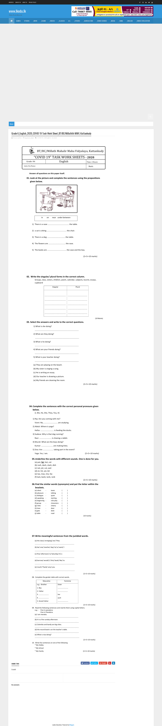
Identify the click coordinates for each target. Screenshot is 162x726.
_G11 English (26, 43)
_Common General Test (19, 32)
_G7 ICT (73, 88)
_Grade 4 (81, 105)
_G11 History (111, 43)
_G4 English (114, 105)
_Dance (80, 26)
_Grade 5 (111, 99)
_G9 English (25, 71)
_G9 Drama (14, 71)
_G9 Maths (83, 71)
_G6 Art (54, 94)
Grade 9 (102, 66)
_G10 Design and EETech (80, 54)
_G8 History (135, 77)
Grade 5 (101, 99)
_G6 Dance (75, 94)
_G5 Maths (26, 105)
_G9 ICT (73, 71)
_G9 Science (138, 71)
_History (56, 26)
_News (35, 21)
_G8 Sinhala (81, 83)
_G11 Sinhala (71, 49)
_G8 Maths (14, 83)
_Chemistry (118, 32)
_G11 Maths (14, 49)
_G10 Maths (126, 60)
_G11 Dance (86, 38)
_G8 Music (24, 83)
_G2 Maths (26, 116)
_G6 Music (24, 99)
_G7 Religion (126, 88)
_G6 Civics (64, 94)
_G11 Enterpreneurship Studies (65, 43)
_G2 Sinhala (133, 111)
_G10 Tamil (73, 66)
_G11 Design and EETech (121, 38)
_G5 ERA (36, 105)
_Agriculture (88, 21)
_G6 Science (69, 99)
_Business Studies (67, 32)
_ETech (98, 32)
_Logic (106, 26)
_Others (77, 21)
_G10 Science (49, 66)
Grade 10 (112, 49)
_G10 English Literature (19, 60)
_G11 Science (59, 49)
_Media (112, 21)
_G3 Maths (82, 111)
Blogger (71, 725)
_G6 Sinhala (81, 99)
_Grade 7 (111, 83)
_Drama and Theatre (93, 26)
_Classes (61, 21)
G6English (47, 138)
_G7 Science (138, 88)
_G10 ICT (116, 60)
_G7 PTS (115, 88)
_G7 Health (51, 88)
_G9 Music (94, 71)
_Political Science (118, 26)
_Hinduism (32, 26)
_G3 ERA (92, 111)
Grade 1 (56, 116)
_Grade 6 (45, 94)
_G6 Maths (14, 99)
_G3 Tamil (60, 111)
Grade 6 (35, 94)
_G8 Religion (57, 83)
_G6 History (135, 94)
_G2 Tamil (144, 111)
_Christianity (44, 26)
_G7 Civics (130, 83)
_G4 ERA (135, 105)
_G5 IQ (120, 99)
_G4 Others (146, 105)
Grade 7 (101, 83)
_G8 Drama (85, 77)
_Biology (107, 32)
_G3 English (71, 111)
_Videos (52, 21)
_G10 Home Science (103, 60)
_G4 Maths (125, 105)
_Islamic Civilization (18, 26)
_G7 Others (105, 88)
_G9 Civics (131, 66)
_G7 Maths (83, 88)
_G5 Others (46, 105)
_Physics (129, 32)
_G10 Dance (45, 54)
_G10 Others (15, 66)
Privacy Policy (32, 2)
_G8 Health (123, 77)
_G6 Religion (57, 99)
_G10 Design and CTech (61, 54)
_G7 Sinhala (15, 94)
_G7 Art (120, 83)
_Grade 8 (45, 77)
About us (24, 2)
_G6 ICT (145, 94)
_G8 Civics (64, 77)
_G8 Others (36, 83)
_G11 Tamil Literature (97, 49)
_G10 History (88, 60)
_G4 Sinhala (92, 105)
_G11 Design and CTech (101, 38)
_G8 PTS (46, 83)
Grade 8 (35, 77)
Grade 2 (113, 111)
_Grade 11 (19, 38)
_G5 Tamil (140, 99)
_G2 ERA (36, 116)
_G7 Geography (38, 88)
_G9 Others (105, 71)
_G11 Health (99, 43)
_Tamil (121, 21)
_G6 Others (36, 99)
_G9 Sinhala (15, 77)
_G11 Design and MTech (140, 38)
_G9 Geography (38, 71)
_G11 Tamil (82, 49)
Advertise (11, 2)
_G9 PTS (115, 71)
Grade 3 (29, 111)
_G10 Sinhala (62, 66)
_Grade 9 (112, 66)
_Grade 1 (66, 116)
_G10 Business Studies (18, 54)
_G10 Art (148, 49)
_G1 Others (128, 116)
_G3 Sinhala (49, 111)
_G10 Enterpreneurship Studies (42, 60)
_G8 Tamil (92, 83)
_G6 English (97, 94)
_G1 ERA (118, 116)
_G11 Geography (85, 43)
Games (18, 21)
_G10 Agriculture (135, 49)
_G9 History (63, 71)
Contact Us (18, 2)
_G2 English (15, 116)
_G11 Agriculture (33, 38)
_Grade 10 (121, 49)
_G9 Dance (142, 66)
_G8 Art (54, 77)
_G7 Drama (14, 88)
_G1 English (98, 116)
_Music (71, 26)
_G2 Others (46, 116)
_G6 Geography (110, 94)
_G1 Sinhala (76, 116)
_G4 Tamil (103, 105)
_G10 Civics (34, 54)
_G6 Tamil (92, 99)
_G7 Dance (141, 83)
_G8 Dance (75, 77)
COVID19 (40, 138)
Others (26, 21)
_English (130, 21)
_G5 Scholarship (60, 105)
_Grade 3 (38, 111)
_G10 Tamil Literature (88, 66)
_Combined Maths (142, 32)
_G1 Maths (108, 116)
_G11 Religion (46, 49)
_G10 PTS (26, 66)
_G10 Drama (116, 54)
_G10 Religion (37, 66)
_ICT (31, 32)
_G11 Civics (75, 38)
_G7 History (63, 88)
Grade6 (54, 138)
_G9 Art (121, 66)
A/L (69, 21)
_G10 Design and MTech (100, 54)
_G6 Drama (85, 94)
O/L (12, 38)
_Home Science (102, 21)
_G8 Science (69, 83)
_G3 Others (103, 111)
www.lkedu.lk (17, 11)
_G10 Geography (62, 60)
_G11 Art (45, 38)
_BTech (80, 32)
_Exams (43, 21)
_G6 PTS (46, 99)
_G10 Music (138, 60)
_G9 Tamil (25, 77)
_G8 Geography (110, 77)
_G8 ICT (145, 77)
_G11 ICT (138, 43)
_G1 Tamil (87, 116)
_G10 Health (76, 60)
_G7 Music (94, 88)
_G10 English (128, 54)
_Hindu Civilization (143, 21)
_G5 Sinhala (129, 99)
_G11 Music (25, 49)
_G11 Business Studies (59, 38)
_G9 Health (51, 71)
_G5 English (15, 105)
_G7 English (25, 88)
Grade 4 (72, 105)
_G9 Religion (126, 71)
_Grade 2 (122, 111)
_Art (64, 26)
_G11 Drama (14, 43)
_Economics (41, 32)
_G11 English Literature (42, 43)
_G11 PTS (36, 49)
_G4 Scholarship (17, 111)
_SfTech (89, 32)
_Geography (133, 26)
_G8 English (97, 77)
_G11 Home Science (125, 43)
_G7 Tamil (25, 94)
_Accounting (53, 32)
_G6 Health (123, 94)
